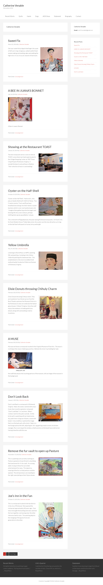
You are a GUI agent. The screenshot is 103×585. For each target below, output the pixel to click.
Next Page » (13, 554)
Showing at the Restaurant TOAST (30, 147)
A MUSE (13, 339)
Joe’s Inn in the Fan (20, 496)
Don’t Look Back (18, 396)
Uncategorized (19, 76)
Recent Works (8, 563)
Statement (76, 563)
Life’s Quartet (40, 563)
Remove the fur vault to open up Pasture (33, 451)
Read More (8, 571)
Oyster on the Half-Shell (23, 191)
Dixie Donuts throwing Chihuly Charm (32, 289)
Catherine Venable (13, 5)
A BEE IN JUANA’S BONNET (26, 91)
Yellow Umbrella (18, 245)
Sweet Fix (14, 41)
